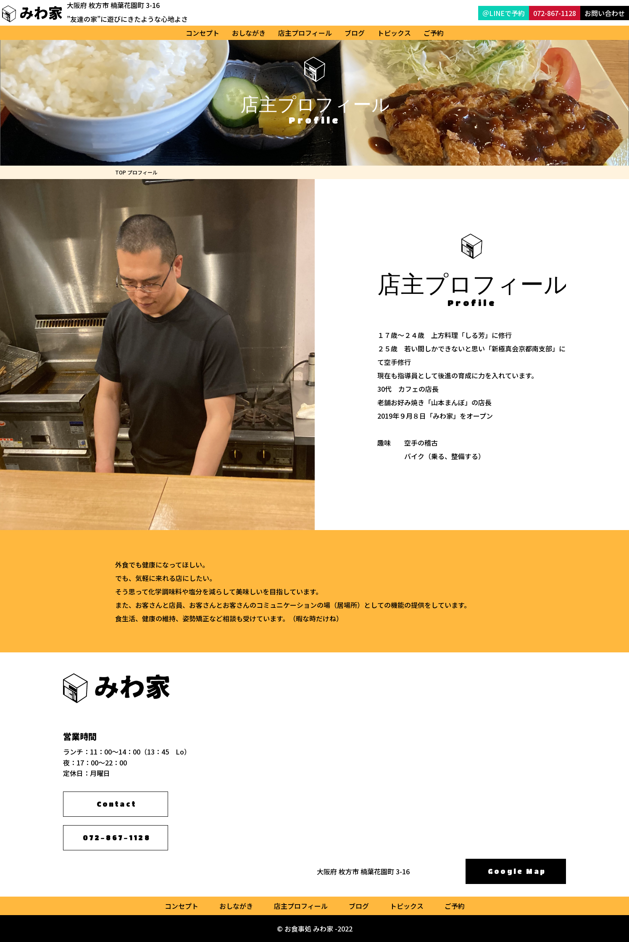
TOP (120, 172)
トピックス (394, 33)
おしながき (249, 33)
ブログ (355, 33)
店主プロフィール (305, 33)
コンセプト (202, 33)
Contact (117, 804)
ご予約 (434, 33)
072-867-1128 (116, 838)
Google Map (517, 871)
